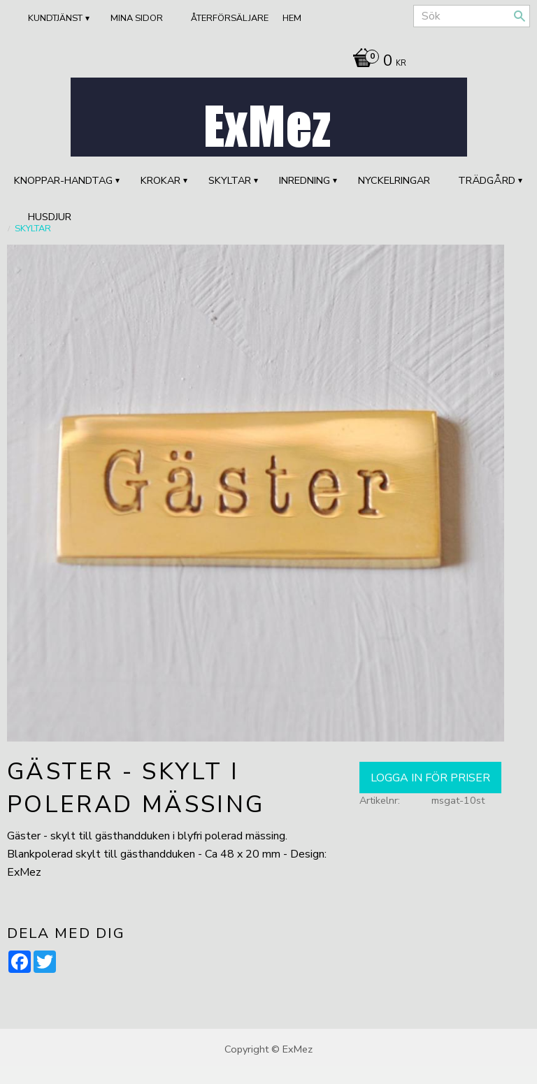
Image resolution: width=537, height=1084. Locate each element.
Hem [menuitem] (291, 18)
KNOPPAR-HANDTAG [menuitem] (63, 180)
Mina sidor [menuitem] (136, 18)
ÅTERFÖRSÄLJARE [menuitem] (229, 18)
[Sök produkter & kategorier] (471, 16)
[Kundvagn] (375, 62)
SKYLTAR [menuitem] (229, 180)
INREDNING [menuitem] (304, 180)
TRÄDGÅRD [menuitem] (486, 180)
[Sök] (519, 16)
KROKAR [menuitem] (160, 180)
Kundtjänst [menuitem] (55, 18)
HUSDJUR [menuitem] (49, 217)
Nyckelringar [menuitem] (394, 180)
